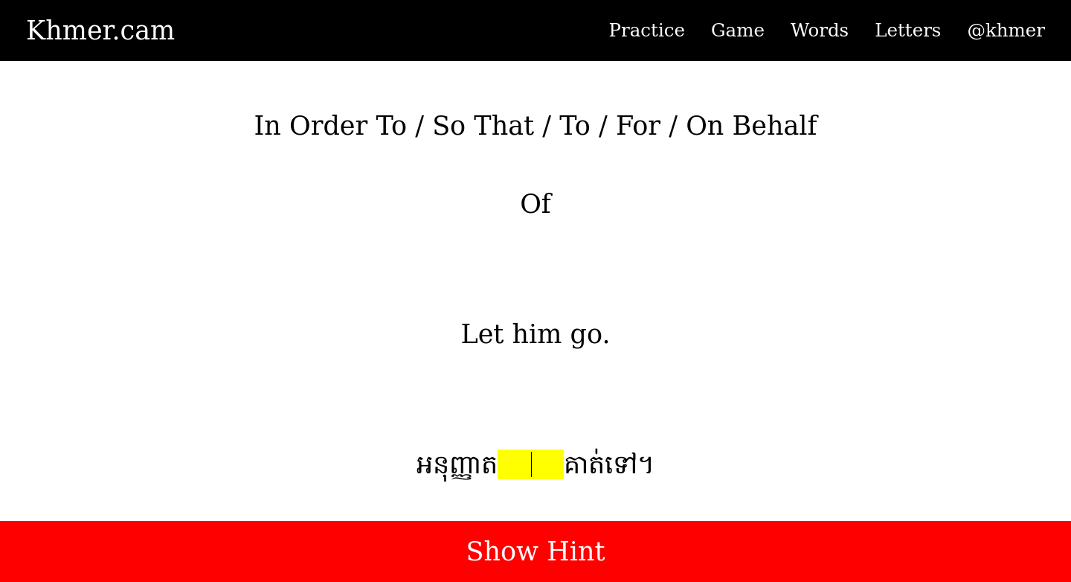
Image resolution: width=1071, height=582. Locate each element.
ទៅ (621, 464)
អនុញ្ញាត (457, 464)
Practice (647, 30)
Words (820, 30)
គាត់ (584, 464)
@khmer (1006, 30)
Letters (908, 30)
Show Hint (535, 551)
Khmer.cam (100, 30)
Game (738, 30)
